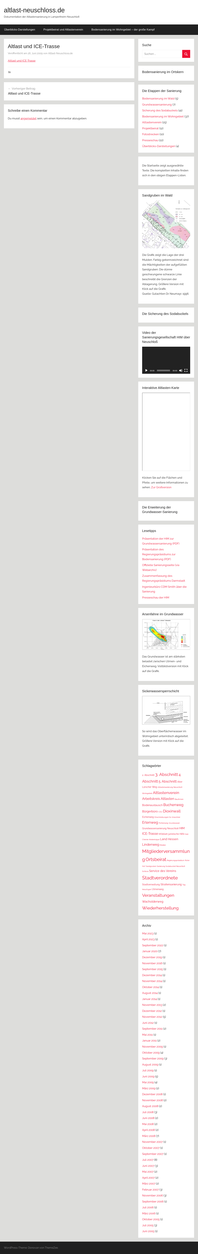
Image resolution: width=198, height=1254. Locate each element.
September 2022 (152, 945)
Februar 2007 (150, 1189)
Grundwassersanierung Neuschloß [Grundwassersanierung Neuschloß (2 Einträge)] (160, 828)
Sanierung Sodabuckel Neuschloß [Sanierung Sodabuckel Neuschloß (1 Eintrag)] (171, 866)
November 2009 (152, 1046)
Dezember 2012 (152, 1010)
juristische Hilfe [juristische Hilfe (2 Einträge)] (176, 834)
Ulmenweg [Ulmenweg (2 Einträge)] (158, 889)
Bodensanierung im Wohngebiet (163, 116)
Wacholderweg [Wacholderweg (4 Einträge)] (152, 901)
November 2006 (152, 1195)
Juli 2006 (148, 1207)
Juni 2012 (148, 1022)
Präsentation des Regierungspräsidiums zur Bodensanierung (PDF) (159, 554)
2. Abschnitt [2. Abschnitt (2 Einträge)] (148, 775)
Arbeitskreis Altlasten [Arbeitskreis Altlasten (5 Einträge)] (158, 799)
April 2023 (148, 939)
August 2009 (150, 1064)
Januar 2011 (149, 1040)
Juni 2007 (148, 1165)
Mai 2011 (147, 1034)
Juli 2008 (148, 1112)
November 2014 (152, 981)
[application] (166, 360)
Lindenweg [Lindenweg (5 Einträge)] (150, 844)
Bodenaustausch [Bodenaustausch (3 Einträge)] (152, 805)
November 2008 (152, 1100)
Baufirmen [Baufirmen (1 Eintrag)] (179, 799)
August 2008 (150, 1106)
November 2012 (152, 1016)
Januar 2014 (149, 999)
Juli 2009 (148, 1070)
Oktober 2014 (150, 987)
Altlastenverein (152, 122)
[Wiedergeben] (146, 370)
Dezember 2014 (152, 975)
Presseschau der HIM (155, 597)
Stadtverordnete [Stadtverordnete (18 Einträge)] (160, 878)
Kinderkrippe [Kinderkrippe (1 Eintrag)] (154, 839)
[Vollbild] (186, 370)
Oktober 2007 (150, 1147)
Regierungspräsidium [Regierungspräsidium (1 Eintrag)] (175, 860)
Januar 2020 (149, 951)
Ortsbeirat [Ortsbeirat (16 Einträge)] (156, 859)
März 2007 (148, 1183)
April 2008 (148, 1130)
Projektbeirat (150, 128)
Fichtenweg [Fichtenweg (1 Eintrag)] (163, 823)
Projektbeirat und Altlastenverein (63, 29)
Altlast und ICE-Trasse (21, 60)
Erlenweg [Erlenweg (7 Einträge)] (150, 822)
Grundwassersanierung (157, 104)
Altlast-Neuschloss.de (60, 53)
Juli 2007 (147, 1159)
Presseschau (150, 140)
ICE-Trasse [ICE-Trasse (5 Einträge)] (150, 834)
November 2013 (152, 1004)
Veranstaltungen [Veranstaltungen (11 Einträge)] (158, 895)
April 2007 (148, 1177)
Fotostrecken (150, 134)
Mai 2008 (148, 1124)
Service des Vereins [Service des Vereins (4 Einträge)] (162, 871)
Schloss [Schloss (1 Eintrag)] (145, 871)
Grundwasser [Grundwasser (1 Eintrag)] (174, 823)
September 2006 (152, 1201)
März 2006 (148, 1213)
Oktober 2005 (150, 1219)
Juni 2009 (148, 1076)
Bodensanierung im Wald (158, 98)
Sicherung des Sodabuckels (160, 110)
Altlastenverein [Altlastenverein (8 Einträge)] (166, 792)
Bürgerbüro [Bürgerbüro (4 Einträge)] (150, 811)
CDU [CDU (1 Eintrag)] (160, 812)
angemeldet (28, 118)
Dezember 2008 (152, 1094)
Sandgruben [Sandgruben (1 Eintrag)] (151, 866)
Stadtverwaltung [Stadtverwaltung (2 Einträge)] (151, 884)
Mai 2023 (147, 933)
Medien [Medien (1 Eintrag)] (163, 845)
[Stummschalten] (180, 370)
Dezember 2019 (152, 957)
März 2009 (148, 1088)
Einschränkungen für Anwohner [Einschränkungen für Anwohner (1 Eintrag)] (167, 817)
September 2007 (152, 1154)
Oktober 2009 (151, 1052)
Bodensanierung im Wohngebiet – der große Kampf (123, 29)
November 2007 (152, 1141)
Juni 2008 (148, 1118)
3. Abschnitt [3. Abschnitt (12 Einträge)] (166, 774)
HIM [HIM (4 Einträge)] (182, 828)
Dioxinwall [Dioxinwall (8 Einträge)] (172, 811)
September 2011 (152, 1028)
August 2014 (150, 993)
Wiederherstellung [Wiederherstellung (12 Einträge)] (160, 907)
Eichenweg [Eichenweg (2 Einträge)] (148, 817)
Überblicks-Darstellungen (19, 29)
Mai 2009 (148, 1082)
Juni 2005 (148, 1231)
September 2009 (152, 1058)
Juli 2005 (147, 1225)
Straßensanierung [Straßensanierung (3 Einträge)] (171, 884)
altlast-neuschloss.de (34, 10)
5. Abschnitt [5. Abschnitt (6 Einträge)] (168, 781)
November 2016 (152, 963)
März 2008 (148, 1136)
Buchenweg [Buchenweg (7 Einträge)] (173, 805)
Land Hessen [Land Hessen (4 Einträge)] (169, 839)
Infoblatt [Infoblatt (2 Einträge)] (163, 834)
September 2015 (152, 969)
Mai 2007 (148, 1171)
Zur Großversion (161, 487)
